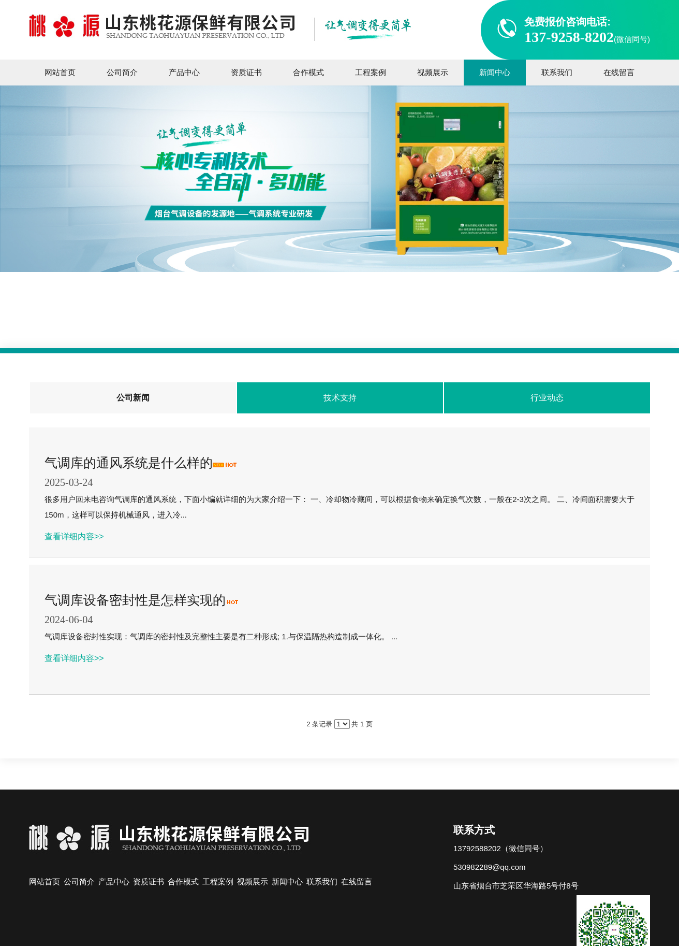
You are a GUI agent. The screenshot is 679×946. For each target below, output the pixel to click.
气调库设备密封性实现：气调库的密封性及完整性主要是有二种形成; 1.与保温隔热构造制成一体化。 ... (221, 636)
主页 (299, 327)
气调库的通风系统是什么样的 (129, 462)
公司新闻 (381, 327)
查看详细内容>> (74, 536)
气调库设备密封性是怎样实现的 (135, 600)
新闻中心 (336, 327)
